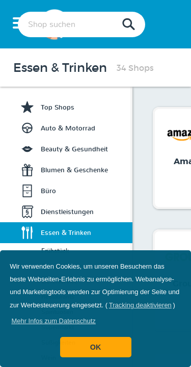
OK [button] (95, 347)
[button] (53, 321)
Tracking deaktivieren (140, 305)
